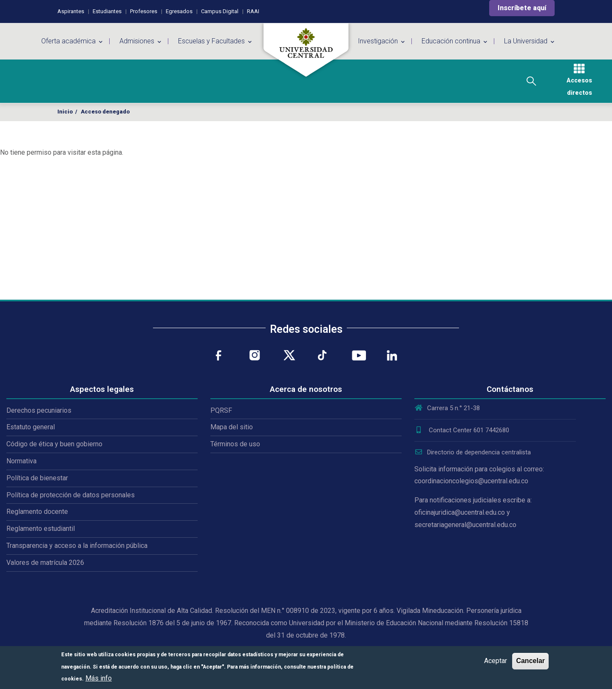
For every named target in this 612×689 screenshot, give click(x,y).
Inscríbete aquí (522, 8)
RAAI (253, 11)
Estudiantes (107, 11)
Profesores (143, 11)
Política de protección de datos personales (70, 495)
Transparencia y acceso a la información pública (76, 546)
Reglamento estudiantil (40, 529)
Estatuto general (30, 427)
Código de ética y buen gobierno (54, 444)
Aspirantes (70, 11)
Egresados (179, 11)
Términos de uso (235, 444)
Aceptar (495, 661)
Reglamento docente (37, 512)
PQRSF (221, 410)
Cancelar (530, 660)
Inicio (65, 111)
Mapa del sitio (231, 427)
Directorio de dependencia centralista (472, 452)
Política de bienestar (37, 478)
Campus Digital (219, 11)
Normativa (21, 461)
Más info (98, 678)
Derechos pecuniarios (38, 410)
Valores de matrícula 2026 (45, 563)
